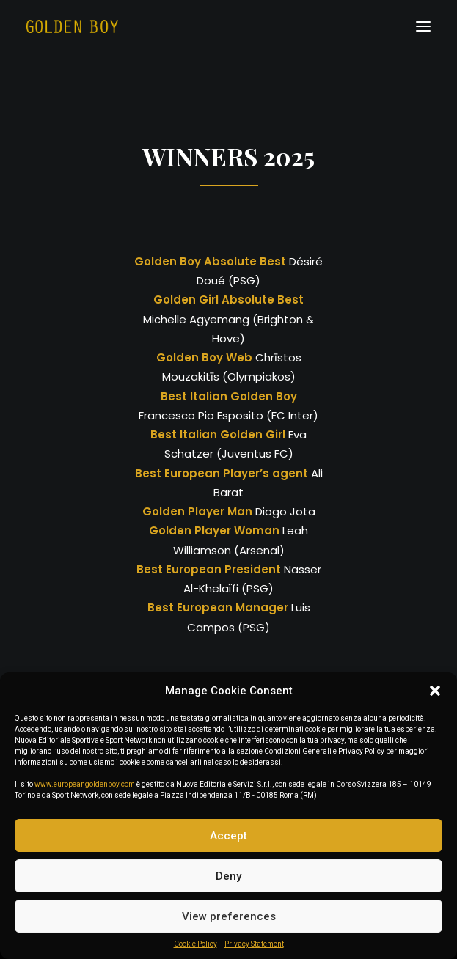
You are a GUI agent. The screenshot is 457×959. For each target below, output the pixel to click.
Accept (228, 835)
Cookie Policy (195, 944)
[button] (435, 690)
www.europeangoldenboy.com (84, 784)
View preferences (229, 916)
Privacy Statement (254, 944)
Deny (228, 876)
